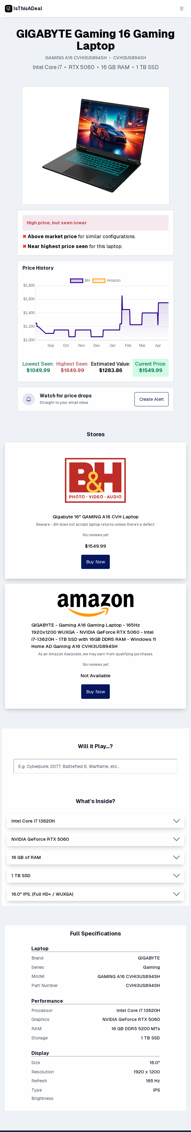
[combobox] (96, 766)
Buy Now (95, 562)
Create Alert (151, 399)
